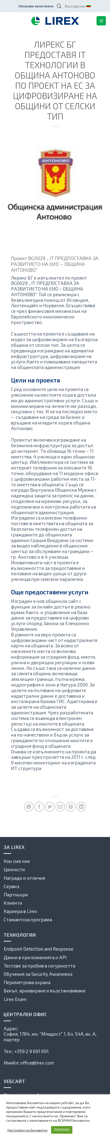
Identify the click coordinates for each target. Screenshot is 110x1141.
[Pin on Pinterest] (71, 806)
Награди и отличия (24, 878)
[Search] (59, 6)
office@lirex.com (37, 1062)
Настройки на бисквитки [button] (27, 1130)
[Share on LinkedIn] (81, 806)
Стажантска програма (28, 919)
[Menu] (101, 20)
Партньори (16, 894)
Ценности (14, 869)
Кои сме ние (17, 861)
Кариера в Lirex (20, 911)
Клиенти (13, 903)
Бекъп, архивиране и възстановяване (45, 990)
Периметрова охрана (27, 982)
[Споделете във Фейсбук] (39, 806)
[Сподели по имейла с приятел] (60, 806)
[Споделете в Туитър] (50, 806)
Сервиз (11, 886)
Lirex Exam (15, 999)
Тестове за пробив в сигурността (39, 965)
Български (77, 6)
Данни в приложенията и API (35, 957)
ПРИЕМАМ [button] (61, 1130)
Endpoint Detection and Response (38, 949)
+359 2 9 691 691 (31, 1051)
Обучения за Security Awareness (38, 974)
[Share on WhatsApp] (28, 806)
